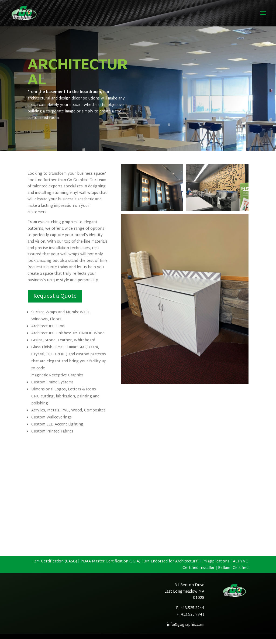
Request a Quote (55, 296)
